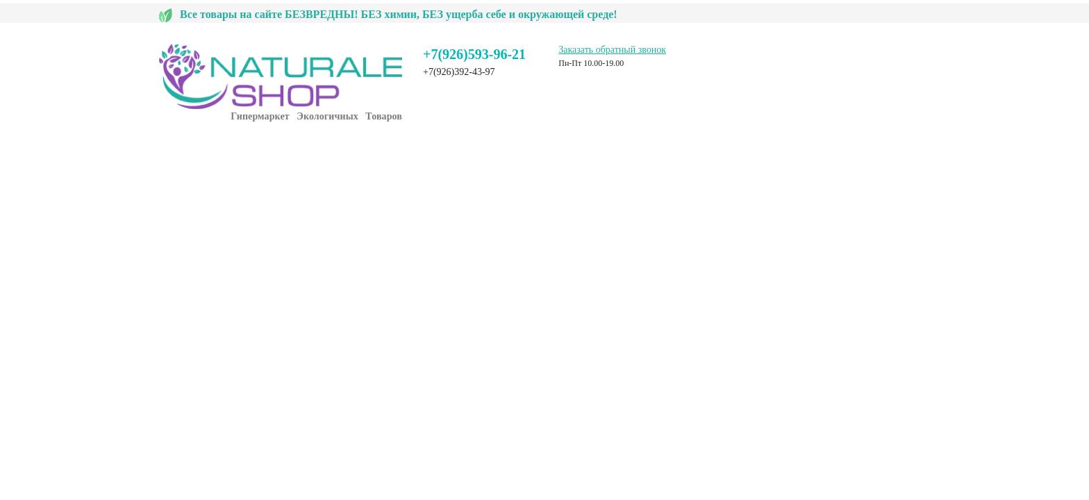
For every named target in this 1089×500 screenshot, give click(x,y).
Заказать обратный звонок (612, 49)
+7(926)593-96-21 (474, 54)
